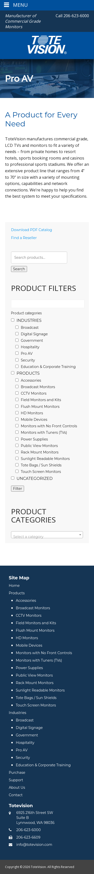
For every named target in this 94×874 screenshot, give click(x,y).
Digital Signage (34, 334)
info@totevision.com (34, 844)
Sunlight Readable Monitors (45, 458)
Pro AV (27, 353)
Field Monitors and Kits (41, 400)
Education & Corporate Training (48, 366)
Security (28, 360)
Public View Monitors (39, 445)
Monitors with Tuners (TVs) (44, 432)
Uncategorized (35, 478)
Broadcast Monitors (38, 387)
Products (28, 373)
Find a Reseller (24, 238)
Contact (16, 795)
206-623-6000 (72, 15)
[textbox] (47, 536)
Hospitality (30, 347)
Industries (29, 320)
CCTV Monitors (33, 393)
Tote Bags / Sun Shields (41, 465)
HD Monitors (32, 413)
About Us (17, 787)
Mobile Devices (34, 419)
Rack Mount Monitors (39, 452)
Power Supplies (34, 439)
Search (19, 269)
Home (14, 585)
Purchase (17, 772)
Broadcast (30, 327)
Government (32, 340)
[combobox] (47, 534)
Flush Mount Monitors (40, 406)
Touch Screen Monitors (41, 471)
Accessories (31, 380)
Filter (17, 488)
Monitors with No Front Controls (49, 426)
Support (16, 780)
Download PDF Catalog (31, 230)
